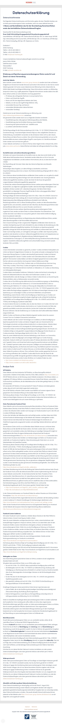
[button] (3, 721)
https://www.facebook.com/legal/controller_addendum (20, 467)
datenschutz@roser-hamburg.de (13, 654)
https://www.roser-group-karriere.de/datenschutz (36, 694)
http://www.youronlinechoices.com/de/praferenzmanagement (21, 509)
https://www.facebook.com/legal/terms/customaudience (20, 540)
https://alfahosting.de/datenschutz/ (13, 115)
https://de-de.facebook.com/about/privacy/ (33, 435)
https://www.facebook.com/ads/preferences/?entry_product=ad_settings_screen (27, 502)
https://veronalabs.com (51, 374)
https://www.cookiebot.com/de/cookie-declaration (21, 362)
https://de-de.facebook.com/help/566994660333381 (22, 489)
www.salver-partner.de (13, 146)
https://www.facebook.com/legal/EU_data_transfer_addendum (25, 487)
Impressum (27, 706)
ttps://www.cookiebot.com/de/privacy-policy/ (19, 360)
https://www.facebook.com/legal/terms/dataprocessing (20, 552)
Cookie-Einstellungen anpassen (31, 709)
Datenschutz (34, 706)
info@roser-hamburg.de (15, 54)
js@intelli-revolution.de (14, 70)
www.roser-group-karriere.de (30, 82)
